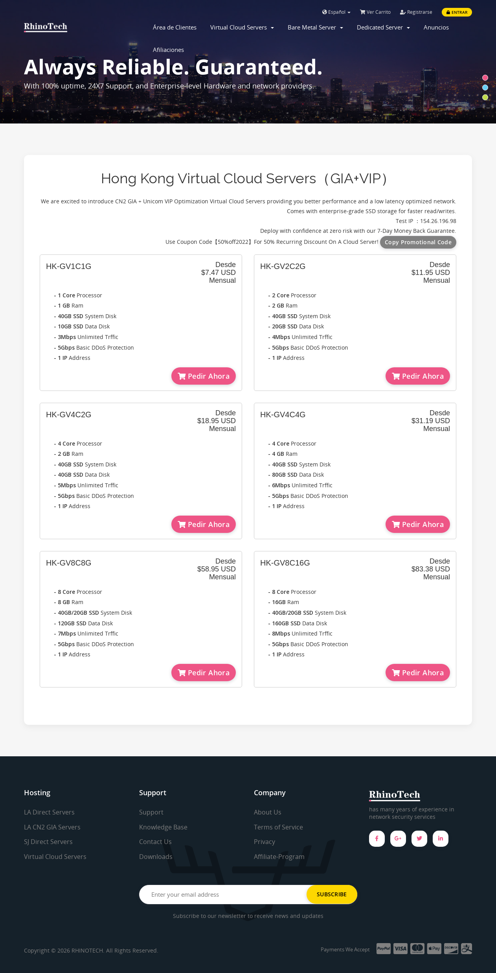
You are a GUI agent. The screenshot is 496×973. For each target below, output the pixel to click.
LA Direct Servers (49, 812)
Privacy (264, 841)
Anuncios (436, 27)
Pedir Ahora (204, 376)
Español (336, 12)
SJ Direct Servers (48, 841)
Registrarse (416, 12)
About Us (267, 812)
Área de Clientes (175, 27)
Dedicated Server (383, 27)
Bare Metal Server (315, 27)
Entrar (456, 12)
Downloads (156, 856)
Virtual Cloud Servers (242, 27)
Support (151, 812)
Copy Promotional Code (418, 242)
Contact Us (155, 841)
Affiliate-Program (279, 856)
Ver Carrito (375, 12)
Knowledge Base (163, 827)
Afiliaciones (168, 49)
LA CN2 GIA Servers (52, 827)
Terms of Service (278, 827)
